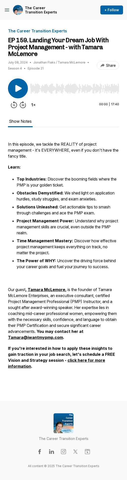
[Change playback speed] (33, 104)
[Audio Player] (74, 87)
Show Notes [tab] (20, 121)
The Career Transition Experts (41, 10)
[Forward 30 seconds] (22, 104)
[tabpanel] (63, 260)
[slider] (74, 88)
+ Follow (111, 10)
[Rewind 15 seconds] (13, 104)
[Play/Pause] (18, 88)
